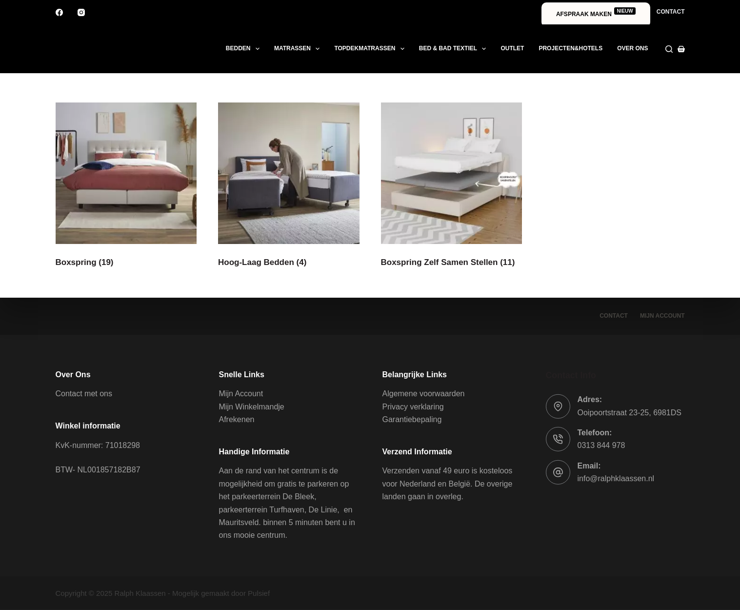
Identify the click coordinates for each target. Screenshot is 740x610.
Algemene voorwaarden (423, 393)
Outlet (512, 48)
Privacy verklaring (413, 407)
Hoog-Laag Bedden (262, 262)
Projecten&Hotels (570, 48)
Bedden (244, 49)
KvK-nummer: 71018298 (98, 445)
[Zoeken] (669, 49)
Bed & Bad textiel (454, 49)
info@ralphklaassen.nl (616, 478)
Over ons (632, 48)
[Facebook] (59, 12)
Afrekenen (237, 419)
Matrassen (299, 49)
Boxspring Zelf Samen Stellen (448, 262)
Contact (671, 11)
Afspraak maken (596, 12)
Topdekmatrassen (371, 49)
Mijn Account (241, 393)
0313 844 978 (601, 445)
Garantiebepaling (412, 419)
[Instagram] (81, 12)
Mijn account (662, 315)
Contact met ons (84, 393)
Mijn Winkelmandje (251, 407)
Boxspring (85, 262)
